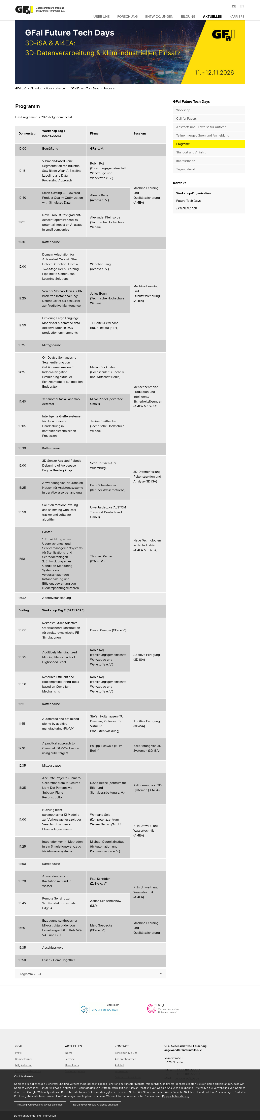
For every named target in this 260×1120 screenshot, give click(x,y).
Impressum (50, 1115)
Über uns (101, 16)
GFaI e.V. (20, 88)
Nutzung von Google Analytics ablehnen (40, 1104)
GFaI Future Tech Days (85, 88)
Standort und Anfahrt (191, 152)
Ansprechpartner (125, 1059)
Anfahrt (119, 1065)
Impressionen (185, 160)
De (234, 6)
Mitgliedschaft (23, 1065)
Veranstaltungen (56, 88)
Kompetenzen (24, 1059)
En (242, 6)
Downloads (72, 1065)
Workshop (183, 110)
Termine (70, 1059)
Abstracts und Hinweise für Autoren (201, 127)
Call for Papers (186, 118)
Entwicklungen (159, 16)
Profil (18, 1053)
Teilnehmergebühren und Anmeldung (202, 135)
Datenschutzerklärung (175, 1096)
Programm (183, 144)
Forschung (127, 16)
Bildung (188, 16)
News (68, 1053)
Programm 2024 (30, 974)
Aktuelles (212, 16)
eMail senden (187, 208)
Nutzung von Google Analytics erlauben (95, 1104)
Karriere (237, 16)
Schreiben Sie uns (126, 1053)
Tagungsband (185, 169)
